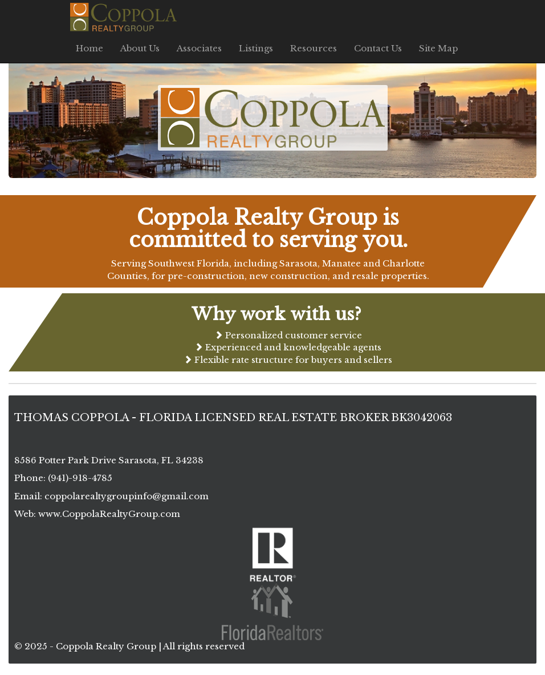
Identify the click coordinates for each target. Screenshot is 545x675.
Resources (313, 48)
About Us (140, 48)
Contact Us (378, 48)
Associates (199, 48)
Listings (256, 48)
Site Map (438, 48)
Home (89, 48)
